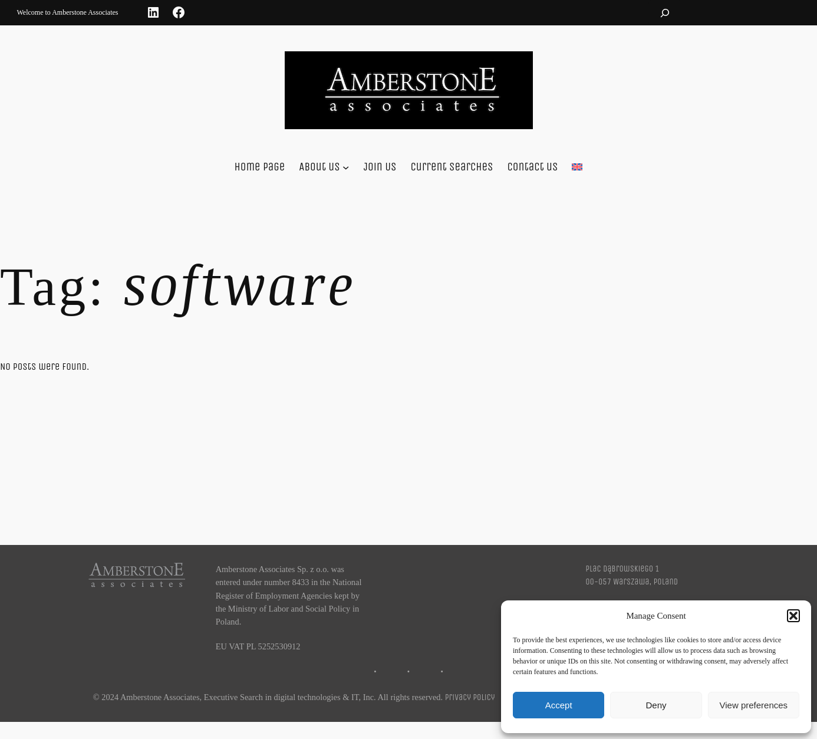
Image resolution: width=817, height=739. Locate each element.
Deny (655, 705)
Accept (558, 705)
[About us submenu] (345, 167)
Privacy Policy (470, 697)
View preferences (754, 705)
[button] (793, 616)
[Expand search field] (664, 12)
